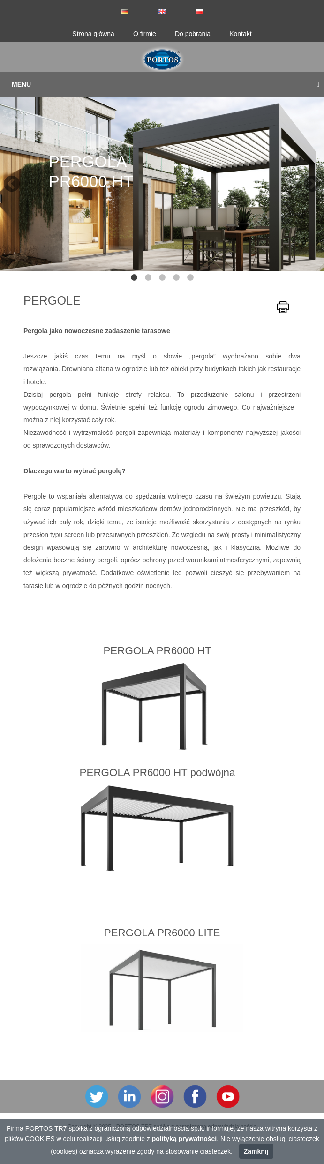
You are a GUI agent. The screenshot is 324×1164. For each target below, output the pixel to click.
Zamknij (256, 1151)
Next (307, 180)
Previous (7, 180)
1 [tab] (134, 278)
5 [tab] (190, 278)
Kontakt (240, 33)
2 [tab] (148, 278)
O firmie (144, 33)
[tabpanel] (162, 180)
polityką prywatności (184, 1138)
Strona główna (93, 33)
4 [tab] (176, 278)
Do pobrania (193, 33)
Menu (165, 84)
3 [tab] (162, 278)
